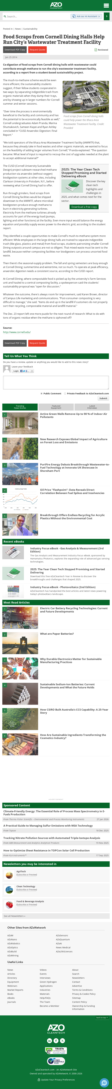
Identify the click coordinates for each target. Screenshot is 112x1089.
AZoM (10, 935)
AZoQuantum (63, 939)
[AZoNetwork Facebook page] (56, 1040)
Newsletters (78, 977)
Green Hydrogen (48, 981)
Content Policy (79, 1001)
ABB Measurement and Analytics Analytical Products (34, 842)
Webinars (12, 985)
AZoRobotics (13, 943)
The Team (45, 1001)
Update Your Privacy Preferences (56, 1079)
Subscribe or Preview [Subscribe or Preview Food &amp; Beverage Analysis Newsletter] (26, 904)
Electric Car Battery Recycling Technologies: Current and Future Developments (74, 609)
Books (10, 993)
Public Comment (52, 393)
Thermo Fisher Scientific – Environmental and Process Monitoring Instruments (46, 819)
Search (75, 973)
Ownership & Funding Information (83, 1007)
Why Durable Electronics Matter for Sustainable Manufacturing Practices (71, 660)
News (18, 28)
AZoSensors (62, 935)
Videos (43, 969)
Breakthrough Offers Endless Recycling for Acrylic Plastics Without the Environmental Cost (72, 516)
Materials (45, 993)
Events (43, 973)
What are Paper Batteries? (57, 633)
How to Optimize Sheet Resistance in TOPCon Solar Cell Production (46, 850)
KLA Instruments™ (17, 855)
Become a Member (49, 1005)
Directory (12, 977)
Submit (103, 398)
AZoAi (59, 943)
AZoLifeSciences (64, 951)
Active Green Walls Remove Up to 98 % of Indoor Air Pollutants (73, 415)
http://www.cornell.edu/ (17, 332)
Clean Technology (26, 886)
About (75, 969)
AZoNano (12, 939)
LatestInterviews (92, 406)
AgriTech (21, 871)
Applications (46, 985)
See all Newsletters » (14, 916)
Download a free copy (84, 207)
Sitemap (76, 997)
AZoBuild (12, 951)
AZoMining (13, 955)
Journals (11, 1001)
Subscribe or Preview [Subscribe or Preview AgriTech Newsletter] (26, 874)
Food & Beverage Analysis (30, 901)
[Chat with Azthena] (104, 1082)
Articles (11, 973)
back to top (102, 1017)
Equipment (13, 981)
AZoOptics (12, 947)
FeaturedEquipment (56, 406)
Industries (45, 989)
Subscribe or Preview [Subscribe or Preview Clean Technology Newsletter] (26, 889)
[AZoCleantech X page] (62, 1040)
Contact (76, 981)
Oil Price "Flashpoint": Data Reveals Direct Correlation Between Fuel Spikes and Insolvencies (72, 491)
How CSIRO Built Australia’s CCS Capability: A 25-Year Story (74, 711)
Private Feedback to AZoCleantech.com (88, 393)
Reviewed (103, 49)
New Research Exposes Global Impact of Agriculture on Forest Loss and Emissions (73, 440)
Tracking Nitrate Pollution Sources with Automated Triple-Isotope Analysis (51, 838)
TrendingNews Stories (20, 406)
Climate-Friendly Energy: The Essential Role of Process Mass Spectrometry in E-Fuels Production (54, 812)
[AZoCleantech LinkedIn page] (49, 1040)
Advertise (77, 985)
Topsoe (12, 830)
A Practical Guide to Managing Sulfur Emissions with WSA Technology (48, 825)
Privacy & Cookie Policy (83, 993)
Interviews (45, 977)
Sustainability (30, 28)
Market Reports (15, 989)
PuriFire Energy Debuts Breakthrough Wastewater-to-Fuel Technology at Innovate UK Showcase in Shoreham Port (75, 468)
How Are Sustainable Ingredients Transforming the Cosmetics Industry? (73, 736)
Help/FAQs (45, 997)
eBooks (11, 997)
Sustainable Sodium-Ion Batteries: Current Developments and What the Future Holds (67, 685)
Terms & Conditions (82, 989)
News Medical (63, 947)
